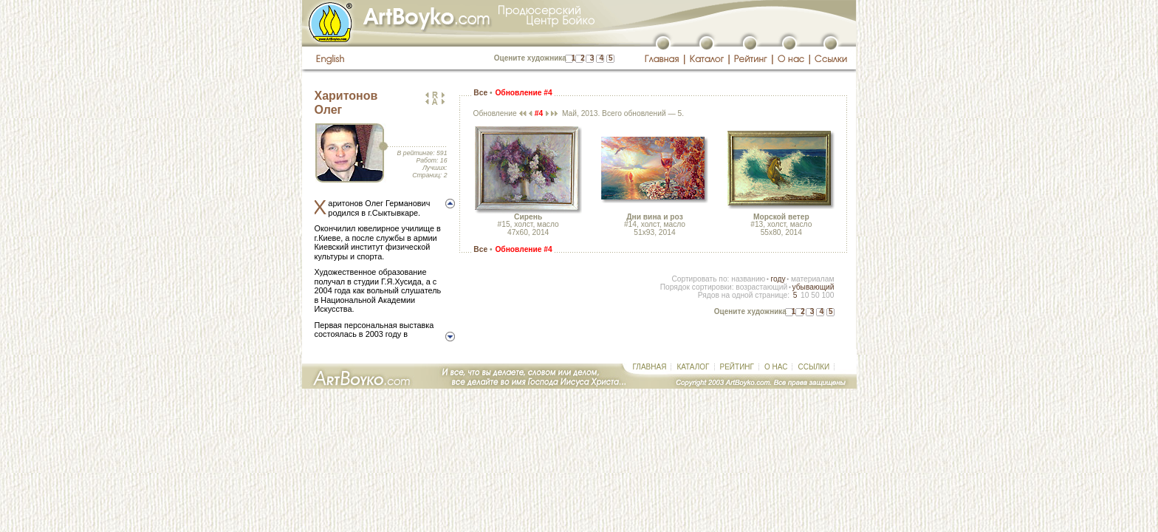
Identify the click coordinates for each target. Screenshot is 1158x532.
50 (815, 295)
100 (827, 295)
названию (748, 279)
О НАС (775, 367)
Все (480, 93)
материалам (813, 279)
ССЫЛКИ (813, 367)
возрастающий (761, 287)
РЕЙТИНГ (737, 367)
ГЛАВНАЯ (650, 367)
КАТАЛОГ (692, 367)
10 (805, 295)
